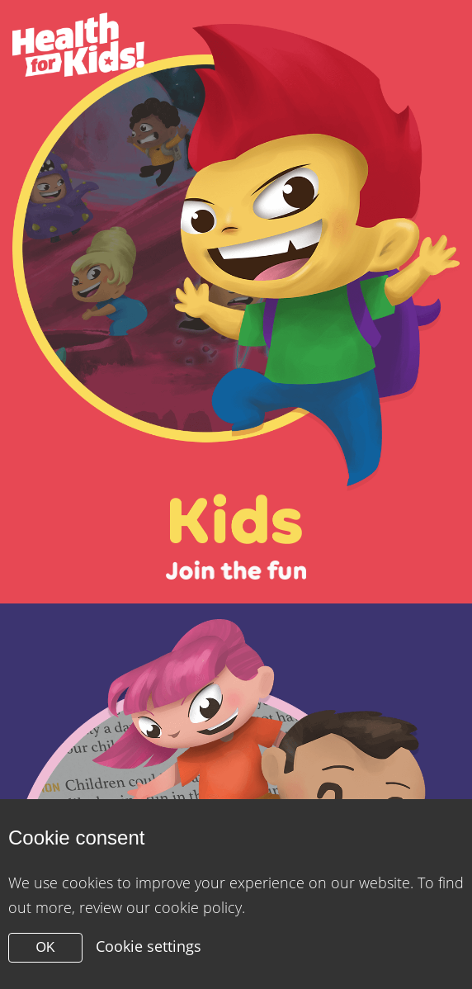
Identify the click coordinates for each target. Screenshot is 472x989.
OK (44, 947)
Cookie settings (148, 946)
